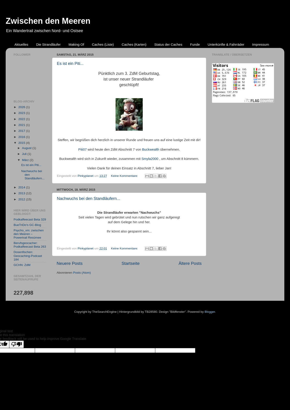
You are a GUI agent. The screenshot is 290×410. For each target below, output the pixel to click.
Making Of (76, 44)
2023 (22, 113)
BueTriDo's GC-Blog (27, 225)
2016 (22, 137)
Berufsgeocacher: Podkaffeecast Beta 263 (30, 244)
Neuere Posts (69, 263)
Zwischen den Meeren (48, 21)
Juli (24, 154)
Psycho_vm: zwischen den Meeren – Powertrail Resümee (29, 234)
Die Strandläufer (48, 44)
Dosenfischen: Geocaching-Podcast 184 (28, 255)
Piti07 (82, 149)
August (27, 148)
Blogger (210, 311)
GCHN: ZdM (22, 265)
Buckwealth (150, 149)
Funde (195, 44)
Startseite (130, 263)
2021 (22, 125)
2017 (22, 131)
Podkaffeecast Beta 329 (30, 219)
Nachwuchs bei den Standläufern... (88, 198)
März (26, 160)
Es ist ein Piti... (70, 63)
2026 (22, 107)
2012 (22, 199)
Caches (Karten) (134, 44)
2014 (22, 187)
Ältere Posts (190, 263)
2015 (22, 143)
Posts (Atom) (82, 272)
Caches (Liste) (103, 44)
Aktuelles (21, 44)
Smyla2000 (149, 159)
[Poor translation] (16, 344)
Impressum (260, 44)
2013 (22, 193)
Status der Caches (168, 44)
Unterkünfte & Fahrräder (226, 44)
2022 (22, 119)
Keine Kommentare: (125, 176)
